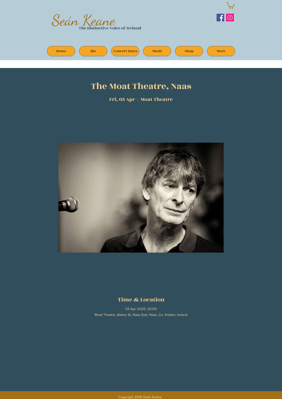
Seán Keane (83, 20)
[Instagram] (230, 17)
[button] (230, 5)
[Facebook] (220, 17)
